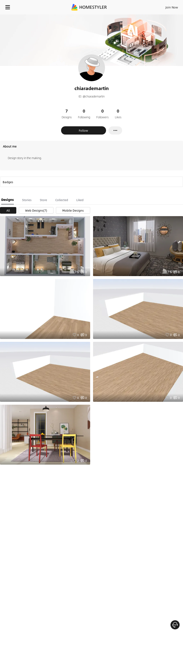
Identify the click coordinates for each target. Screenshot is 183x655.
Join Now (171, 7)
